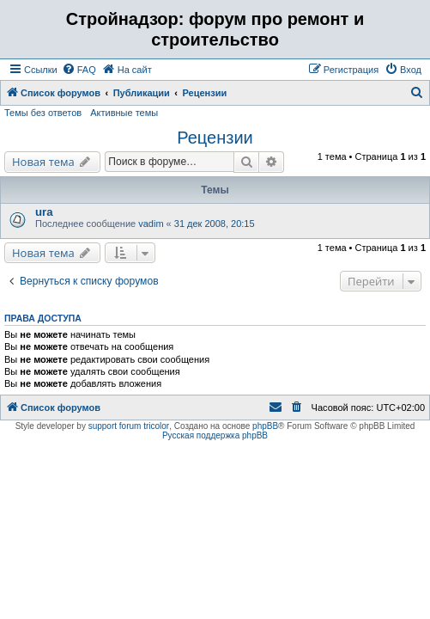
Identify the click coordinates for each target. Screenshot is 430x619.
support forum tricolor (128, 426)
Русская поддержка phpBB (215, 435)
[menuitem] (79, 69)
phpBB (265, 426)
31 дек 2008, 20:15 (214, 223)
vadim (150, 223)
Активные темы (124, 112)
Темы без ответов (43, 112)
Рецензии (215, 137)
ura (44, 211)
